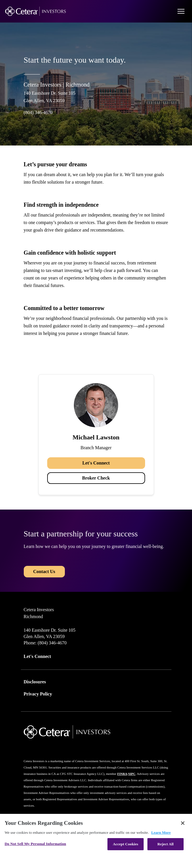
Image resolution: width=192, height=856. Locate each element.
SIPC (132, 773)
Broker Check (96, 477)
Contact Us (44, 571)
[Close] (182, 823)
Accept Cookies (125, 844)
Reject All (166, 844)
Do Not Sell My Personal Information (35, 844)
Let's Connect (96, 462)
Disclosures (35, 681)
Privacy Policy (38, 693)
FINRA (122, 773)
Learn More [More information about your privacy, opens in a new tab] (161, 832)
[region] (96, 835)
